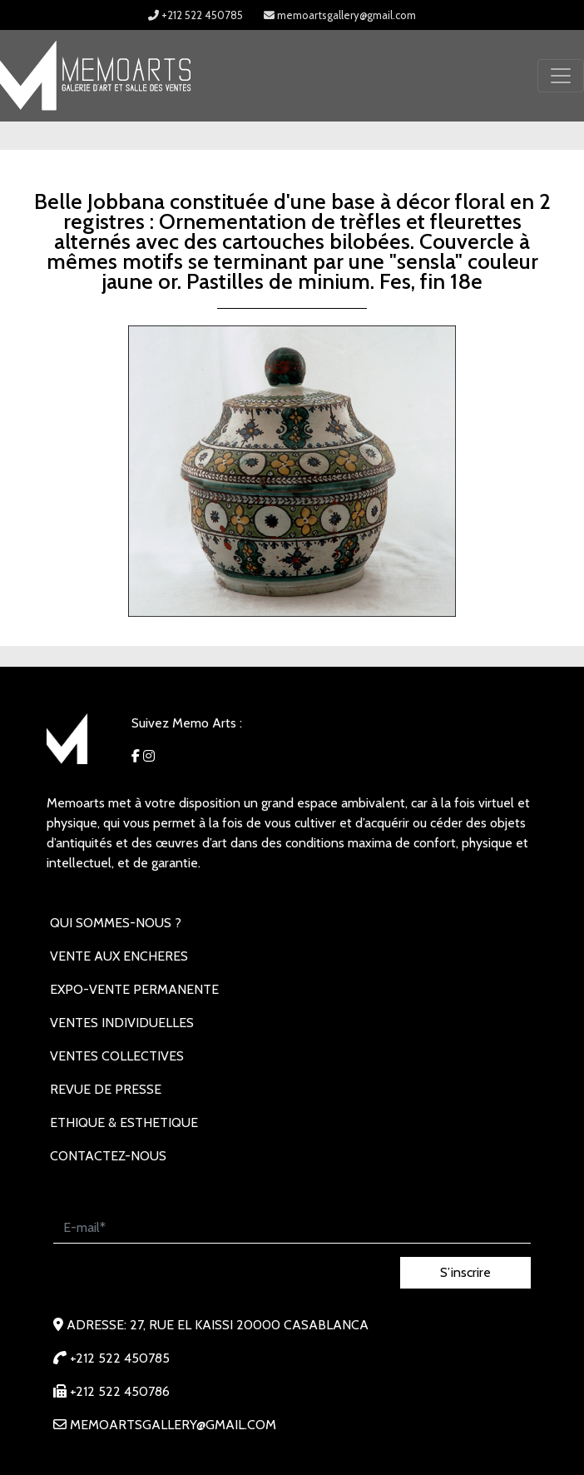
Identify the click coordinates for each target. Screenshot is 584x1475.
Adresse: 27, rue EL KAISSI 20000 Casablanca (211, 1325)
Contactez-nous (108, 1156)
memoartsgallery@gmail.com (340, 15)
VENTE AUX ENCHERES (119, 956)
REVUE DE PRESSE (105, 1089)
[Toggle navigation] (560, 75)
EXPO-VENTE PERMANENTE (134, 989)
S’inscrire (465, 1272)
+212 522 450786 (111, 1391)
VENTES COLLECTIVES (117, 1056)
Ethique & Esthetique (124, 1122)
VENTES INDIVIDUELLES (122, 1023)
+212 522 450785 (195, 15)
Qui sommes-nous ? (115, 923)
